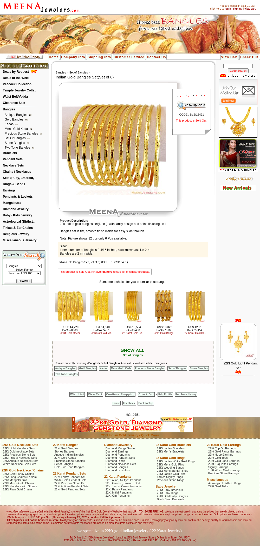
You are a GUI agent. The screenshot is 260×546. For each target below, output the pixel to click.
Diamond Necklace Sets (121, 463)
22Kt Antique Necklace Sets (20, 460)
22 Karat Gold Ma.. (102, 333)
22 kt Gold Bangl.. (164, 333)
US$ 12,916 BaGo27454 (195, 328)
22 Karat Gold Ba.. (133, 333)
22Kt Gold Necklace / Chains (23, 470)
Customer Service (129, 57)
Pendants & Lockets (18, 196)
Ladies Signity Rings (170, 476)
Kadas (9, 124)
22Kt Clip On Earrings (222, 448)
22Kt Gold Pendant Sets (69, 489)
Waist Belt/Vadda (15, 96)
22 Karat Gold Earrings (224, 445)
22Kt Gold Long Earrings (223, 460)
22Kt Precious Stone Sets (19, 454)
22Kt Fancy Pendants (119, 489)
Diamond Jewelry (16, 209)
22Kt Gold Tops (218, 457)
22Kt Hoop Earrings (220, 454)
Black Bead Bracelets (170, 499)
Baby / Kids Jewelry (17, 215)
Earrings (9, 190)
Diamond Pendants (118, 454)
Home (53, 57)
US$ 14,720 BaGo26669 (70, 328)
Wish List (77, 394)
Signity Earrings (218, 467)
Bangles (9, 109)
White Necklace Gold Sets (19, 463)
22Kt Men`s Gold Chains (18, 483)
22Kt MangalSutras (15, 480)
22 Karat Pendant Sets (69, 473)
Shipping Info (99, 57)
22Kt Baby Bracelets (170, 489)
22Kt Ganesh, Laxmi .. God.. (124, 483)
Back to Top (145, 403)
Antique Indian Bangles (69, 454)
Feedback (129, 403)
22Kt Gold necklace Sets (18, 451)
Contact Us (156, 57)
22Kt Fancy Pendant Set (69, 476)
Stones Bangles (64, 451)
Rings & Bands (14, 184)
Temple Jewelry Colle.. (19, 90)
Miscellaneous (217, 480)
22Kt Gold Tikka (218, 486)
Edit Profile (165, 394)
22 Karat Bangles (65, 445)
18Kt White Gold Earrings (224, 470)
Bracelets (10, 153)
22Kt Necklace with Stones (20, 486)
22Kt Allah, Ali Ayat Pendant (123, 480)
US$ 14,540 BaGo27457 (102, 328)
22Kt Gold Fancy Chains (18, 473)
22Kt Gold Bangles (66, 448)
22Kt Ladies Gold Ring (171, 473)
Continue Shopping (120, 394)
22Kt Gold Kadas (65, 457)
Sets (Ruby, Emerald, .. (19, 178)
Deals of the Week (16, 78)
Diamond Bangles (117, 467)
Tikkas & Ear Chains (18, 228)
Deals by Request (16, 72)
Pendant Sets (13, 159)
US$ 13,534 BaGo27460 (133, 328)
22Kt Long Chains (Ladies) (20, 476)
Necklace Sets (13, 165)
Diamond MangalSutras (120, 448)
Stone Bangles (15, 143)
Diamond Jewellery (118, 445)
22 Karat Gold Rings (171, 458)
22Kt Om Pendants (118, 495)
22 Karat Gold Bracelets (173, 445)
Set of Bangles (16, 138)
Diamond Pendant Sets (120, 457)
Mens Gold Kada (17, 129)
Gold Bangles (14, 119)
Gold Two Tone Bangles (69, 467)
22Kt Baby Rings (167, 493)
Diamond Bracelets (118, 470)
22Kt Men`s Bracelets (170, 451)
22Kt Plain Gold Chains (17, 489)
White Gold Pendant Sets (70, 480)
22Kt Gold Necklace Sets (20, 445)
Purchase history (186, 394)
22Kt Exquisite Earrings (223, 463)
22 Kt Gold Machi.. (70, 333)
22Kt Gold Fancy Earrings (224, 451)
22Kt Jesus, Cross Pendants (124, 486)
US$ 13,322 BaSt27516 (164, 328)
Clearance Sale (14, 103)
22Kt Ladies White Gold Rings (176, 461)
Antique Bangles (16, 115)
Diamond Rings (115, 460)
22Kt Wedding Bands (170, 467)
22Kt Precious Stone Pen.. (71, 483)
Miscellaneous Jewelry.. (20, 240)
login (228, 8)
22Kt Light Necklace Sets (19, 448)
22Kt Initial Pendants (119, 492)
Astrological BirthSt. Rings (224, 483)
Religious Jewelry (16, 234)
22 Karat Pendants (118, 476)
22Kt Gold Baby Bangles (172, 496)
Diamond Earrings (117, 451)
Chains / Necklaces (17, 172)
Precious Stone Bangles (22, 133)
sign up (237, 8)
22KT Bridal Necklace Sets (20, 457)
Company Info (73, 57)
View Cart (229, 57)
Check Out (249, 57)
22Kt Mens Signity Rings (172, 470)
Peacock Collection (17, 84)
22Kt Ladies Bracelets (171, 448)
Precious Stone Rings (171, 480)
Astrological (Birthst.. (19, 221)
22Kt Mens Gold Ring (170, 464)
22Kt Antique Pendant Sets (71, 486)
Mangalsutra (12, 203)
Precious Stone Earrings (223, 473)
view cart (250, 8)
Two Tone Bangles (18, 147)
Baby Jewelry (166, 486)
